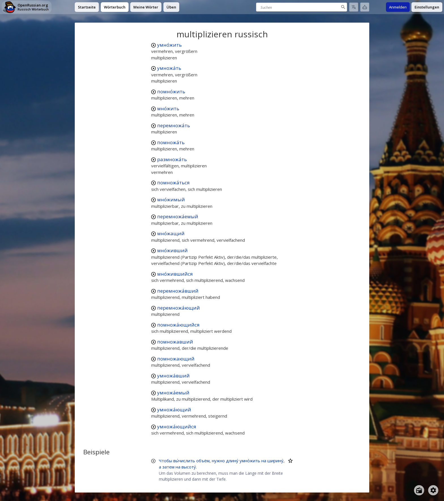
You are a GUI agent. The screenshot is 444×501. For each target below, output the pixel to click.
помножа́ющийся (178, 324)
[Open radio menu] (419, 490)
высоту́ (189, 467)
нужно (218, 460)
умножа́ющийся (176, 426)
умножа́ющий (174, 409)
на (263, 460)
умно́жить (169, 45)
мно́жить (168, 108)
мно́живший (172, 250)
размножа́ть (172, 159)
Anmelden (398, 7)
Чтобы (165, 460)
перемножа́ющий (178, 308)
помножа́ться (173, 182)
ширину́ (275, 460)
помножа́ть (171, 142)
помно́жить (171, 91)
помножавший (175, 341)
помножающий (176, 358)
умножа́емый (173, 392)
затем (168, 467)
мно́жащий (171, 233)
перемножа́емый (177, 216)
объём (203, 460)
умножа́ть (169, 68)
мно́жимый (171, 199)
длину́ (232, 460)
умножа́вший (173, 375)
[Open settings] (433, 490)
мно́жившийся (175, 274)
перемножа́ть (173, 125)
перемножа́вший (177, 291)
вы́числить (184, 460)
